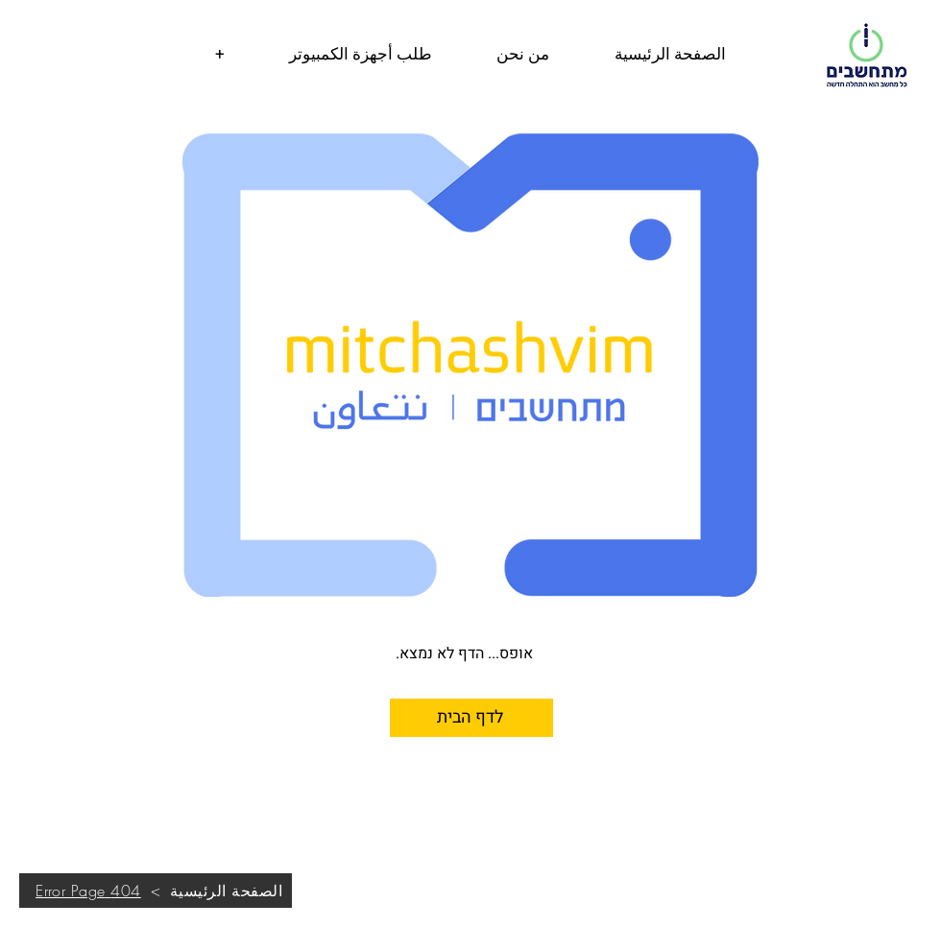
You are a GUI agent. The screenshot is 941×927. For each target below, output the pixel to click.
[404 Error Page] (88, 890)
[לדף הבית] (471, 718)
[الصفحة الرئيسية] (226, 890)
